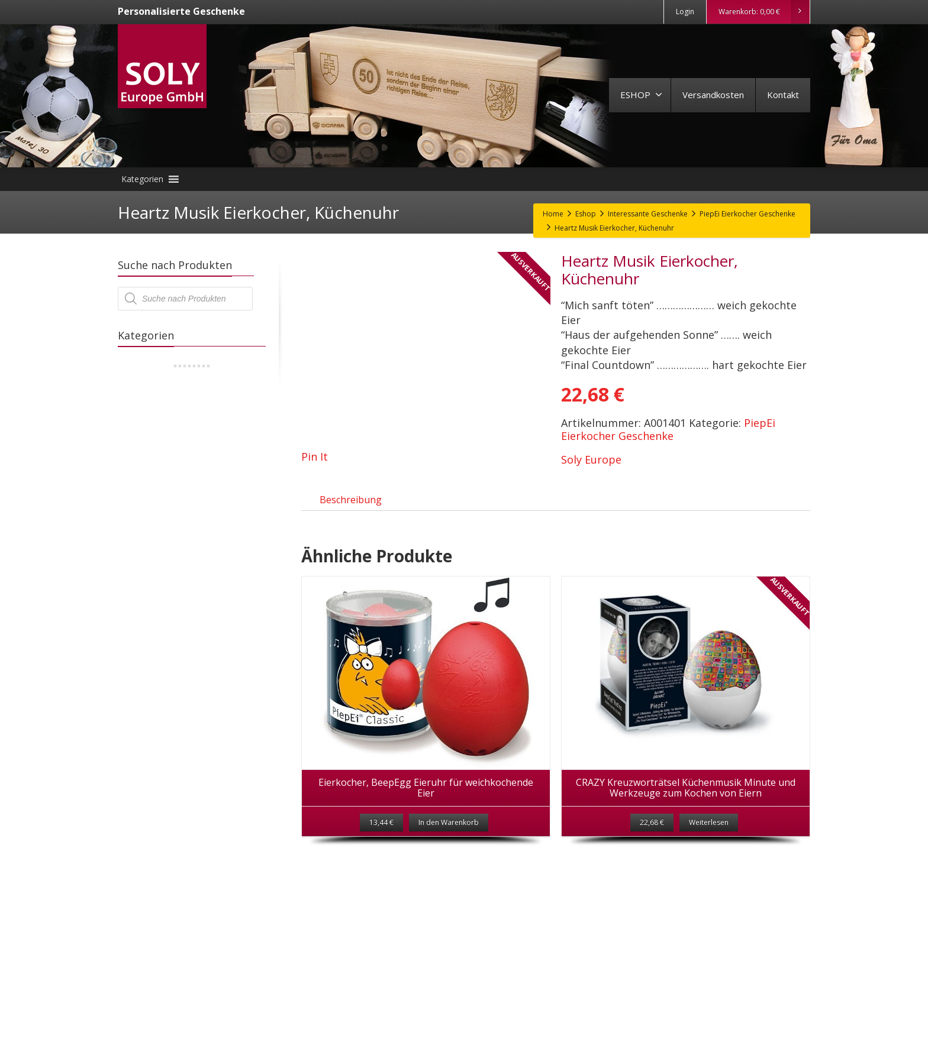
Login (685, 12)
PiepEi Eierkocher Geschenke (668, 429)
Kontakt (783, 95)
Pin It (314, 456)
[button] (142, 179)
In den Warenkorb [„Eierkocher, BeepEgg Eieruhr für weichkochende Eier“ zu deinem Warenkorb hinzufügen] (448, 836)
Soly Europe (591, 459)
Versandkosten (713, 95)
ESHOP (641, 95)
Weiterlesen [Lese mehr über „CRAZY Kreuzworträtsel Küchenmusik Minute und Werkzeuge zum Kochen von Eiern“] (709, 836)
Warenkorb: (763, 12)
